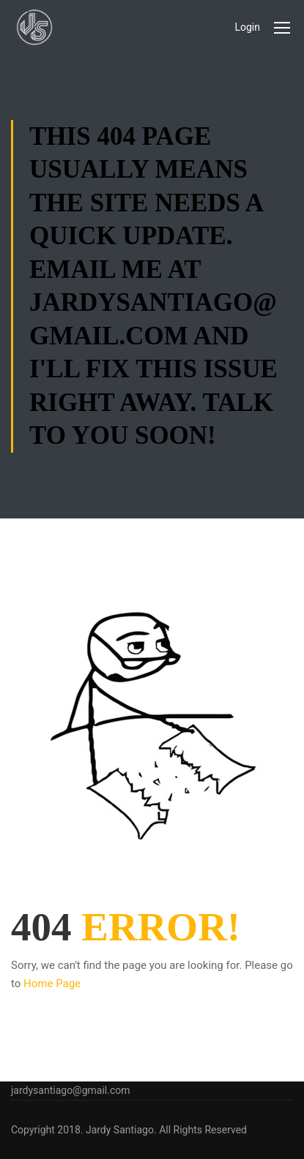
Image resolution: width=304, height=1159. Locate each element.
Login (247, 27)
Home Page (52, 983)
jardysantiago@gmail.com (70, 1090)
